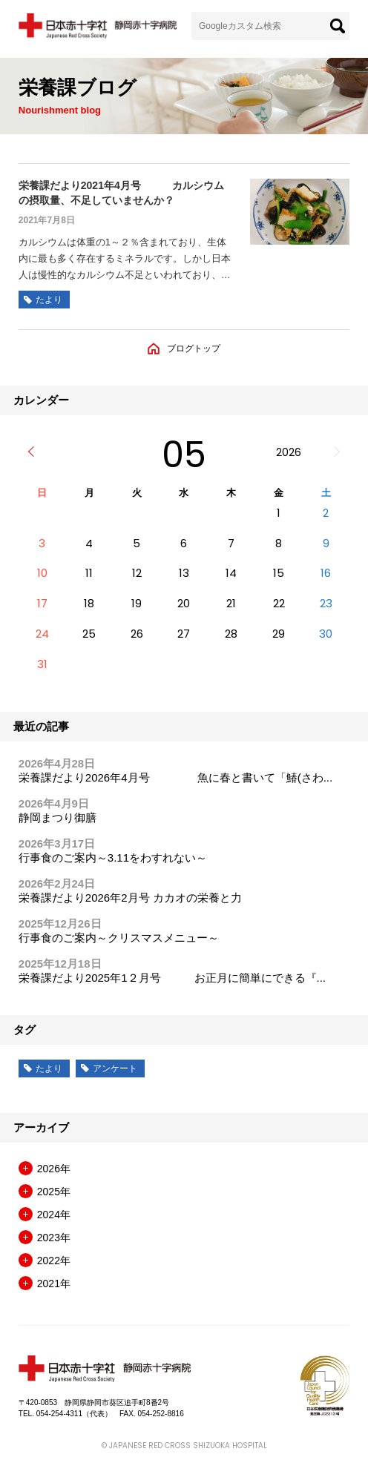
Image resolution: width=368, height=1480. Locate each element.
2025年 (53, 1191)
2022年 (53, 1260)
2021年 (53, 1283)
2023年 (53, 1237)
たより (49, 1068)
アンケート (115, 1068)
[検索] (337, 26)
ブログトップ (193, 348)
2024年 (53, 1214)
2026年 (53, 1169)
